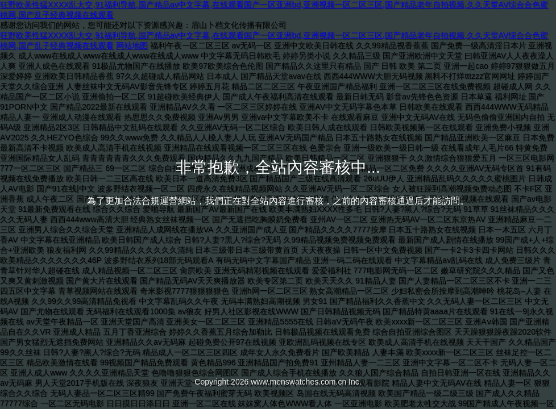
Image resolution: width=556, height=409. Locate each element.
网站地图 (132, 45)
